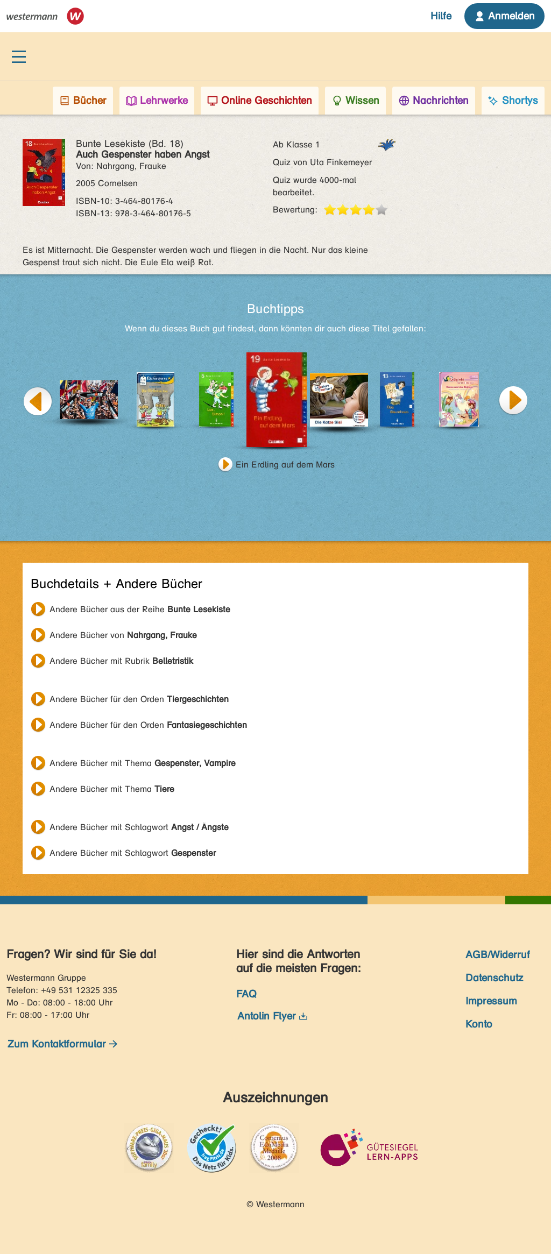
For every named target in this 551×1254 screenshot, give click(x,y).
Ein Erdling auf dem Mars (285, 464)
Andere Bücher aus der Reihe (140, 609)
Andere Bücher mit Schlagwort (139, 827)
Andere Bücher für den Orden (139, 699)
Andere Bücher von (123, 635)
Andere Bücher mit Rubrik (121, 661)
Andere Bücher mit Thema (143, 763)
